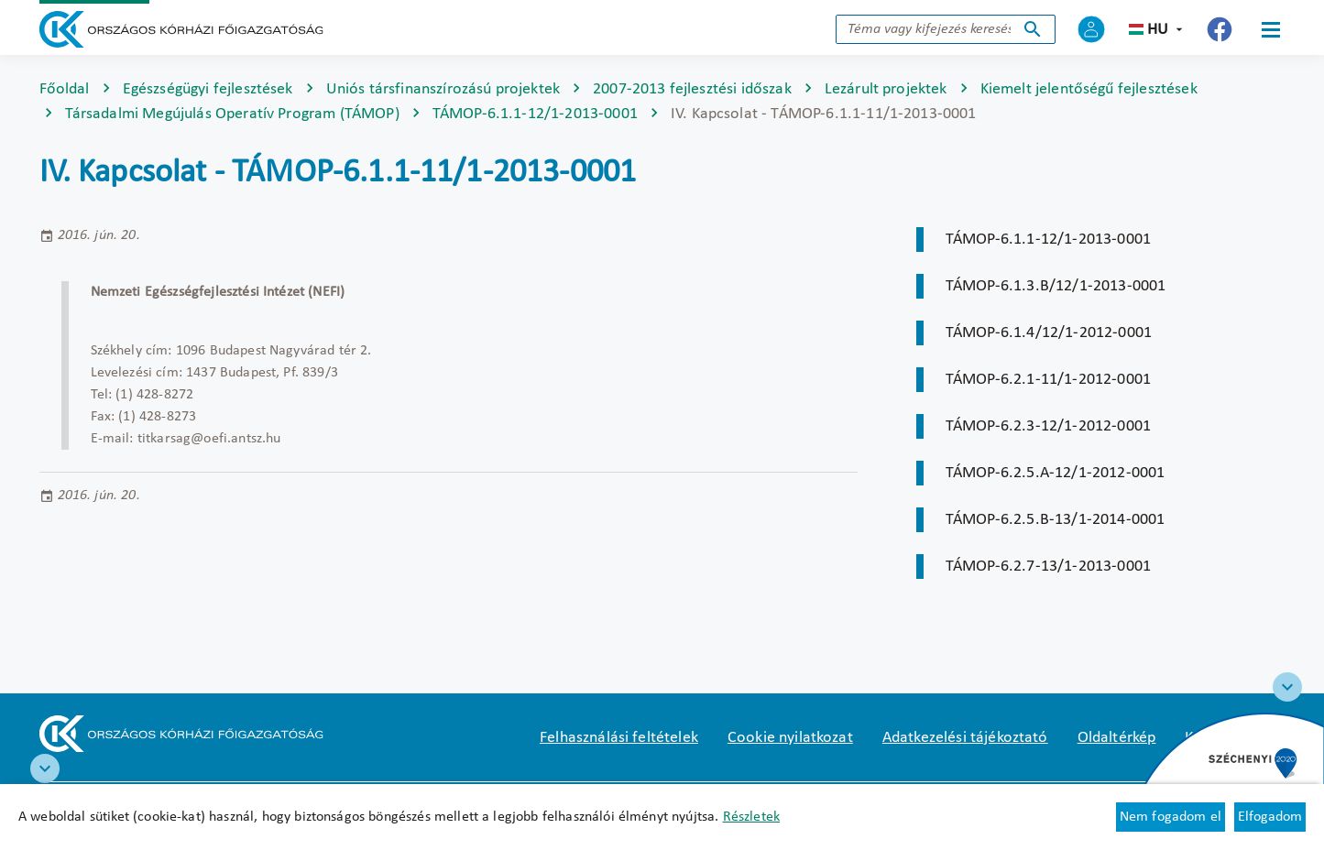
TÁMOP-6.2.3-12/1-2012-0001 (1048, 426)
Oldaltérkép (1117, 737)
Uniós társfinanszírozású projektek (443, 89)
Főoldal (64, 89)
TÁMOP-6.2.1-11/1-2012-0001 (1048, 379)
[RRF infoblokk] (45, 768)
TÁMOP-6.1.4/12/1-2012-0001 (1049, 333)
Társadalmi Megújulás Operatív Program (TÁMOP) (232, 114)
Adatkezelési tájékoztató (965, 737)
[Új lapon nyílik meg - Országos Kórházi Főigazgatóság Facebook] (1219, 29)
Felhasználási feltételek (619, 737)
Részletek (751, 817)
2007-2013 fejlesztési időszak (692, 89)
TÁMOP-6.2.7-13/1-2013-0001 (1048, 566)
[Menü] (1271, 29)
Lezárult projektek (886, 89)
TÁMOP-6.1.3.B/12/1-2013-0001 (1055, 286)
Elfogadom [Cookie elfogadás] (1270, 817)
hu (1157, 29)
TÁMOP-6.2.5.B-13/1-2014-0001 (1055, 520)
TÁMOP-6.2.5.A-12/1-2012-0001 (1055, 473)
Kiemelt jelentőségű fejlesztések (1089, 89)
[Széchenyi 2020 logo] (1287, 687)
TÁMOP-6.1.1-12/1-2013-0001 (535, 114)
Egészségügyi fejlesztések (208, 89)
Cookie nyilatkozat (790, 737)
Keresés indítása (1033, 29)
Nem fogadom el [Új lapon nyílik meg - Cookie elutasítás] (1170, 817)
